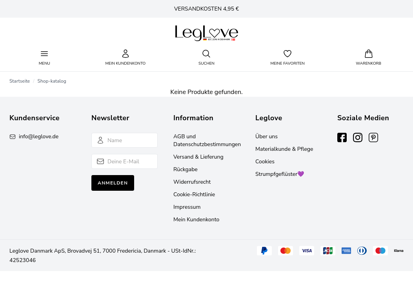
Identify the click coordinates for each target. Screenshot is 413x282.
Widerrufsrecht (192, 182)
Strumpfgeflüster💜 (279, 174)
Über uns (266, 136)
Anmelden (113, 183)
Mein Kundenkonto (196, 219)
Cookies (265, 161)
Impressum (186, 207)
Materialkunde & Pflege (284, 149)
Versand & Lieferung (198, 157)
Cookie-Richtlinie (194, 194)
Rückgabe (185, 169)
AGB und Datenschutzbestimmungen (207, 140)
